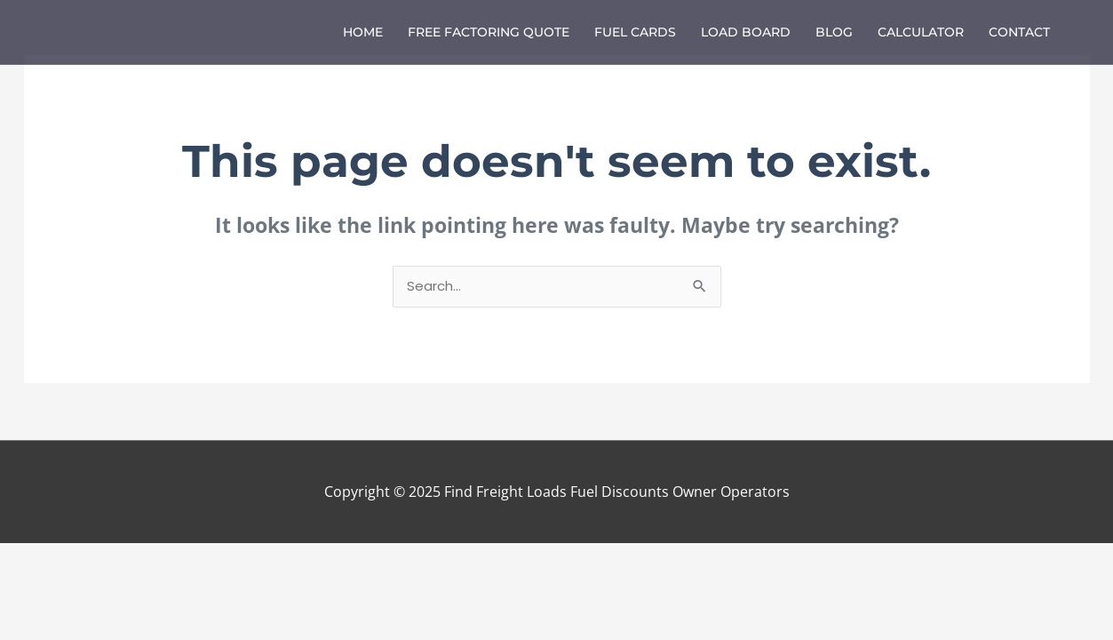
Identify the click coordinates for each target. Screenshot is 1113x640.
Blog (834, 32)
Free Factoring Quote (488, 32)
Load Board (746, 32)
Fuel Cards (635, 32)
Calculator (921, 32)
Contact (1019, 32)
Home (363, 32)
